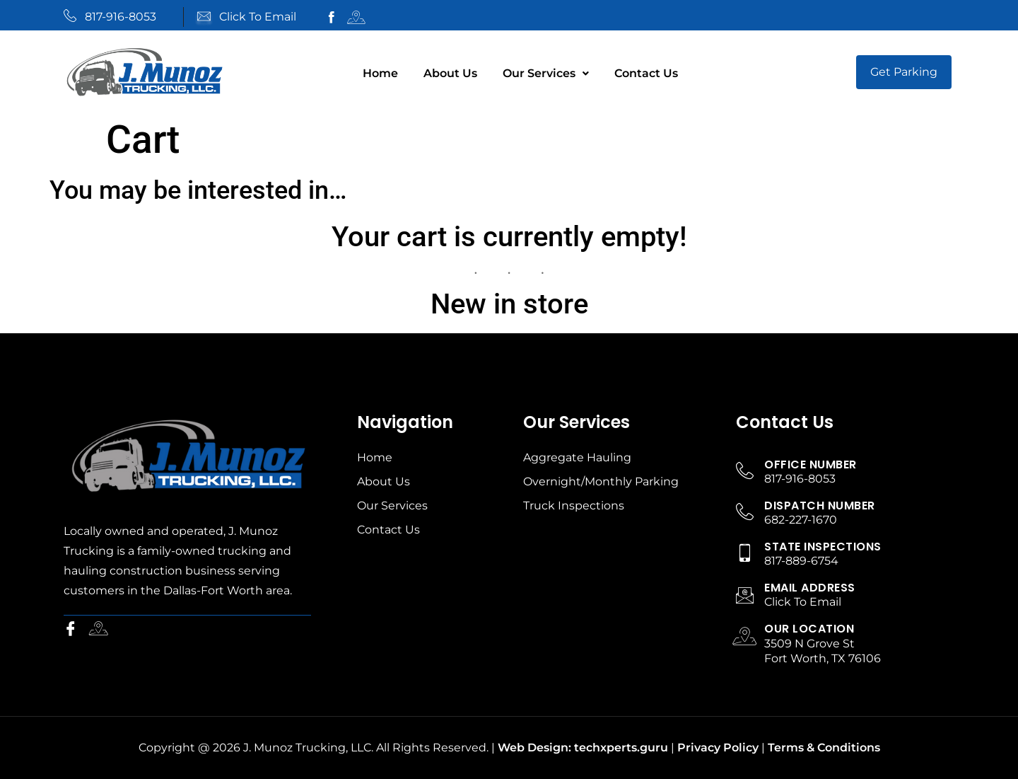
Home (380, 73)
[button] (546, 73)
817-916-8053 (120, 16)
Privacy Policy (718, 747)
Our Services (546, 73)
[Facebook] (73, 629)
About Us (450, 73)
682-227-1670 (800, 519)
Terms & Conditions (824, 747)
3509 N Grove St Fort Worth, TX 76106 (822, 651)
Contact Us (646, 73)
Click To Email (257, 16)
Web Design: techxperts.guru (583, 747)
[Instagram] (101, 629)
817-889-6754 (801, 560)
